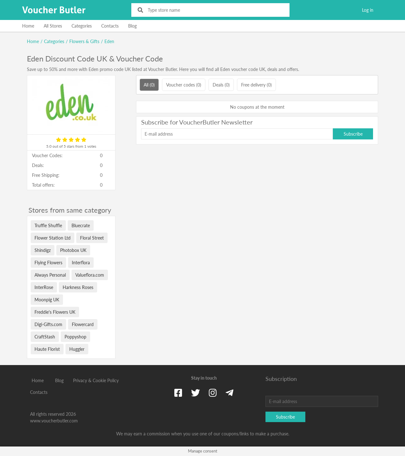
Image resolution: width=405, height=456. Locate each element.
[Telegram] (230, 392)
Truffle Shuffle (48, 225)
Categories (82, 26)
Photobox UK (73, 250)
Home (28, 26)
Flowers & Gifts (84, 41)
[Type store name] (214, 10)
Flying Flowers (48, 262)
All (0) (149, 84)
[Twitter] (195, 392)
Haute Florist (47, 349)
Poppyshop (75, 336)
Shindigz (42, 250)
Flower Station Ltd (52, 238)
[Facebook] (178, 392)
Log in (367, 10)
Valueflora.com (89, 275)
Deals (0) (221, 84)
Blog (132, 26)
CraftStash (44, 336)
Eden (109, 41)
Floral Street (92, 238)
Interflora (81, 262)
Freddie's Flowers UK (54, 312)
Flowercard (83, 324)
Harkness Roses (78, 287)
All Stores (53, 26)
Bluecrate (81, 225)
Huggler (76, 349)
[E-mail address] (237, 133)
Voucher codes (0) (183, 84)
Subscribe (353, 134)
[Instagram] (213, 392)
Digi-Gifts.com (48, 324)
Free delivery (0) (256, 84)
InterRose (43, 287)
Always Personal (50, 275)
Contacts (110, 26)
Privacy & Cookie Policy (96, 380)
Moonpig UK (46, 299)
